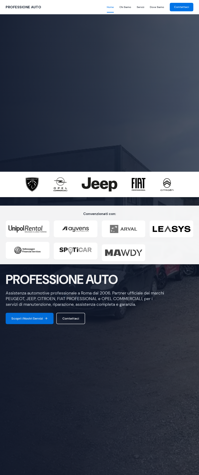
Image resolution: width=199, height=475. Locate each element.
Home (110, 7)
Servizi (140, 7)
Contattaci (181, 7)
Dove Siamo (157, 7)
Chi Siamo (125, 7)
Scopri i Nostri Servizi (29, 319)
